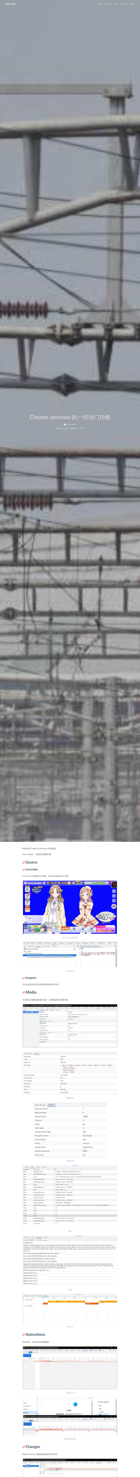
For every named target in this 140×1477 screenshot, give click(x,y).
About (132, 4)
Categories (123, 4)
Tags (116, 4)
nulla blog (10, 3)
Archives (108, 4)
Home (100, 4)
